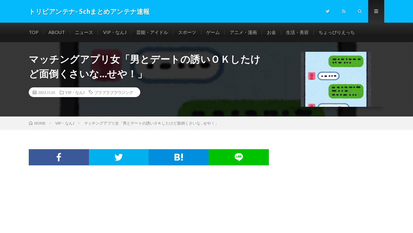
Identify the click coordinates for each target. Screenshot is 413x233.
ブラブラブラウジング (113, 92)
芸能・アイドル (152, 32)
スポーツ (187, 32)
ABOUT (56, 32)
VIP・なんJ (114, 32)
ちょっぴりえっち (337, 32)
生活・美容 (297, 32)
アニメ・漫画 (243, 32)
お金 (271, 32)
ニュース (84, 32)
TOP (33, 32)
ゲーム (213, 32)
